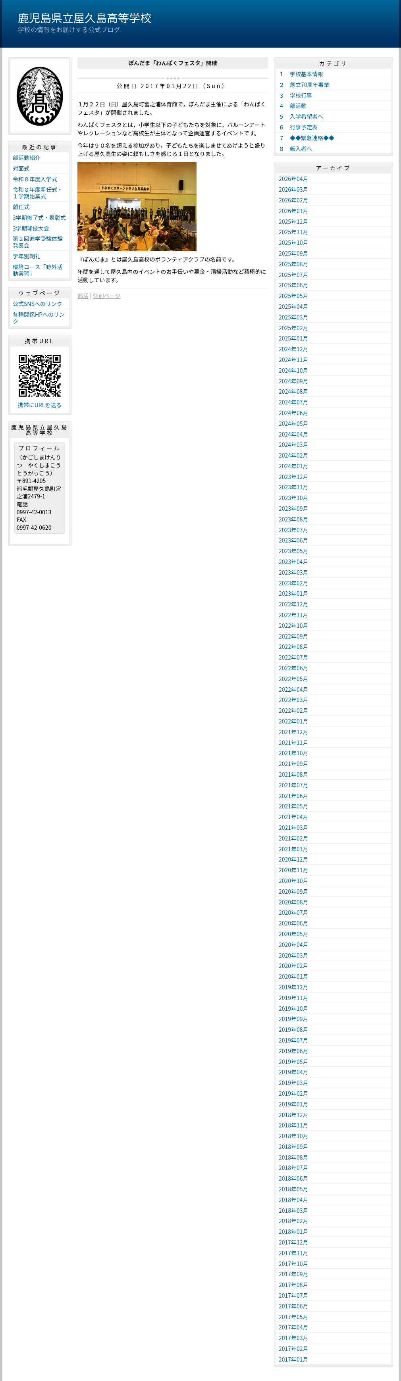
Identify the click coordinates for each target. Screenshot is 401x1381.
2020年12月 (293, 859)
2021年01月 (293, 849)
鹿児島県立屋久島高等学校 (84, 17)
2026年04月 (293, 179)
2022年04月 (293, 689)
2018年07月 (293, 1167)
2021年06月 (293, 796)
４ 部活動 (293, 106)
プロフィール (39, 448)
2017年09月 (293, 1274)
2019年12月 (293, 987)
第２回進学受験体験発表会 (38, 242)
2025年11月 (293, 232)
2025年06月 (293, 285)
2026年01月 (293, 211)
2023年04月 (293, 561)
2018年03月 (293, 1210)
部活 (83, 296)
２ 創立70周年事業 (304, 84)
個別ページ (107, 296)
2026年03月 (293, 189)
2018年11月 (293, 1125)
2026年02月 (293, 200)
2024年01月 (293, 466)
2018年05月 (293, 1189)
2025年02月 (293, 328)
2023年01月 (293, 593)
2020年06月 (293, 923)
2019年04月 (293, 1072)
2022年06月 (293, 668)
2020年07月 (293, 912)
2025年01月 (293, 338)
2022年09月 (293, 636)
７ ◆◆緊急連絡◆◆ (306, 138)
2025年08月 (293, 264)
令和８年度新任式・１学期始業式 (38, 192)
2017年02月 (293, 1348)
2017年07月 (293, 1295)
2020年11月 (293, 870)
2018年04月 (293, 1200)
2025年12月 (293, 221)
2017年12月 (293, 1242)
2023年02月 (293, 583)
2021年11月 (293, 742)
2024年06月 (293, 413)
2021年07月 (293, 785)
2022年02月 (293, 710)
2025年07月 (293, 275)
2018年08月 (293, 1157)
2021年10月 (293, 753)
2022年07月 (293, 657)
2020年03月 (293, 955)
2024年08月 (293, 391)
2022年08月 (293, 646)
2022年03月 (293, 700)
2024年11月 (293, 360)
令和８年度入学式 (35, 179)
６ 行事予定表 (298, 127)
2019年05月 (293, 1062)
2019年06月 (293, 1051)
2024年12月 (293, 349)
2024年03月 (293, 444)
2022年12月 (293, 604)
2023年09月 (293, 508)
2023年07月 (293, 530)
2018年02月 (293, 1221)
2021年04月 (293, 817)
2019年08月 (293, 1029)
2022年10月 (293, 625)
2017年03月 (293, 1338)
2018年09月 (293, 1146)
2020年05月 (293, 934)
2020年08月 (293, 902)
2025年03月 (293, 317)
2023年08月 (293, 519)
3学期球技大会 (31, 228)
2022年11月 (293, 615)
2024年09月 (293, 381)
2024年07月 (293, 402)
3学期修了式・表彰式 (39, 217)
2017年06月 (293, 1306)
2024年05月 (293, 423)
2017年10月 (293, 1264)
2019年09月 (293, 1019)
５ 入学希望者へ (301, 116)
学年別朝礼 (26, 256)
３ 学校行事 (295, 95)
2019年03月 (293, 1083)
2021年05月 (293, 806)
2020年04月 (293, 944)
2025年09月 (293, 253)
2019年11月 (293, 998)
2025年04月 (293, 306)
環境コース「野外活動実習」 (37, 270)
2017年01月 (293, 1359)
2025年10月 (293, 242)
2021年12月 (293, 732)
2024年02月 (293, 455)
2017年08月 (293, 1285)
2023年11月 (293, 487)
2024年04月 (293, 434)
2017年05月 (293, 1317)
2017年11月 (293, 1253)
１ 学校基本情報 (301, 74)
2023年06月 (293, 540)
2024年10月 (293, 370)
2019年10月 (293, 1008)
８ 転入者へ (295, 148)
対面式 (21, 168)
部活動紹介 (26, 158)
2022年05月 (293, 679)
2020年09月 (293, 891)
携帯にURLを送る (40, 405)
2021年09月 (293, 763)
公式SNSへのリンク (37, 304)
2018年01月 (293, 1231)
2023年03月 (293, 572)
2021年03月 (293, 827)
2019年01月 (293, 1104)
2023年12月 (293, 477)
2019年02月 (293, 1093)
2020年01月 (293, 976)
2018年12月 (293, 1115)
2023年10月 (293, 498)
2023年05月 (293, 551)
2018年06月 (293, 1178)
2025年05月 (293, 296)
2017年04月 (293, 1327)
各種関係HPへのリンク (39, 317)
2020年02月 (293, 965)
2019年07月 (293, 1040)
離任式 (21, 207)
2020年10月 (293, 881)
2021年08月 (293, 774)
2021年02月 (293, 838)
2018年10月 (293, 1136)
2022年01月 (293, 721)
